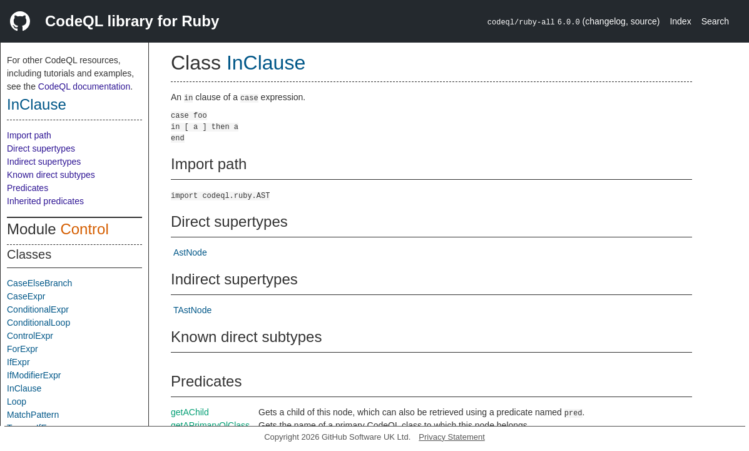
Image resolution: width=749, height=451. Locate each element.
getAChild (190, 412)
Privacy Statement (452, 437)
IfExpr (18, 362)
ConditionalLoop (38, 323)
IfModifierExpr (34, 375)
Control (84, 228)
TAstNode (192, 310)
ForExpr (22, 349)
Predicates (27, 188)
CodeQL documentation (84, 86)
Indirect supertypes (44, 162)
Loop (16, 402)
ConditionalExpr (38, 309)
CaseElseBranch (39, 283)
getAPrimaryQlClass (210, 425)
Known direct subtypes (51, 175)
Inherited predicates (45, 201)
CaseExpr (26, 296)
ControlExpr (30, 336)
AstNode (190, 252)
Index (680, 21)
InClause (36, 104)
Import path (29, 135)
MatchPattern (33, 415)
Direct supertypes (41, 148)
